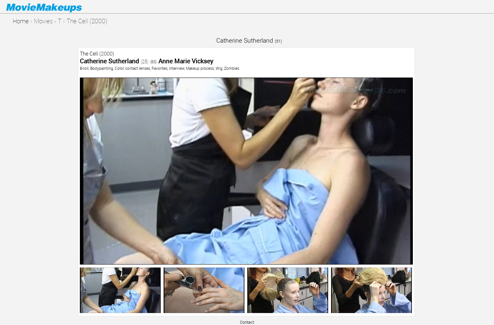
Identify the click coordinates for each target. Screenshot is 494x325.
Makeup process (200, 68)
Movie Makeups (53, 6)
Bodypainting (101, 68)
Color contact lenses (132, 68)
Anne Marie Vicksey (185, 61)
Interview (176, 68)
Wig (219, 68)
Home (21, 21)
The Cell (89, 53)
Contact (247, 322)
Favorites (159, 68)
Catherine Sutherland (249, 40)
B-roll (84, 68)
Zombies (231, 68)
